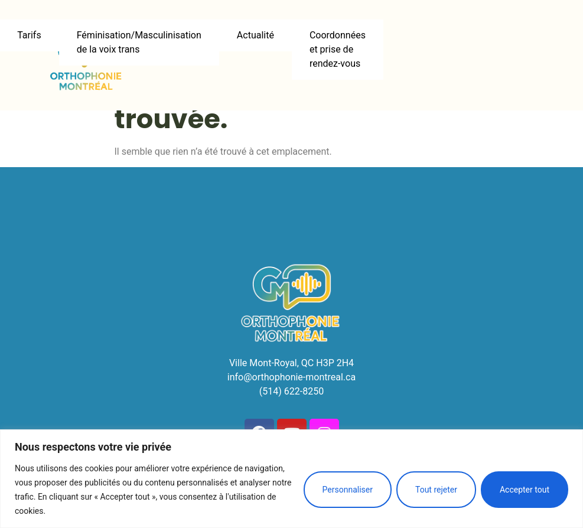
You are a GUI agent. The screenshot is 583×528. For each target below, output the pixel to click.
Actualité (255, 35)
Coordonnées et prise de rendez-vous (338, 49)
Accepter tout (524, 489)
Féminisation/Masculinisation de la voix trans (139, 42)
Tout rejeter (436, 489)
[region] (291, 478)
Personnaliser (348, 489)
